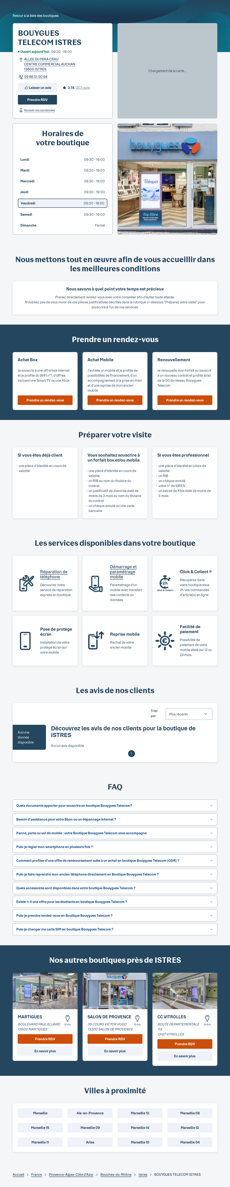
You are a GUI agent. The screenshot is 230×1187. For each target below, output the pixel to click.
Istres (142, 1174)
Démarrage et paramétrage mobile (123, 571)
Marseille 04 (190, 1142)
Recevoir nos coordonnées (36, 110)
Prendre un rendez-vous (45, 400)
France (36, 1174)
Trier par (154, 713)
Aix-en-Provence (90, 1113)
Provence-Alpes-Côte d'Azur (71, 1174)
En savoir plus (45, 1051)
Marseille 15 (40, 1128)
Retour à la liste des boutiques (36, 15)
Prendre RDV (37, 100)
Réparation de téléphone (54, 574)
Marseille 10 (140, 1142)
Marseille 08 (190, 1113)
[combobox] (189, 714)
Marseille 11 (40, 1142)
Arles (90, 1142)
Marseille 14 (140, 1128)
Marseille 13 (140, 1113)
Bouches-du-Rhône (115, 1174)
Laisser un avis (37, 87)
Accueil (18, 1174)
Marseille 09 (90, 1128)
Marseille (40, 1113)
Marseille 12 (190, 1128)
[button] (115, 805)
